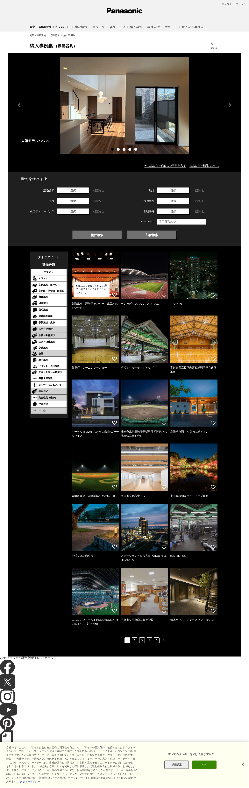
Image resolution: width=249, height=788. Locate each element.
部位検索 (152, 235)
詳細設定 (177, 771)
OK (204, 771)
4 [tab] (130, 150)
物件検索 (97, 235)
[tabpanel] (124, 105)
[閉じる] (242, 772)
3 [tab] (124, 150)
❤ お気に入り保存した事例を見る (165, 165)
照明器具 (54, 35)
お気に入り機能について (204, 165)
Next (230, 105)
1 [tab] (113, 150)
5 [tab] (136, 150)
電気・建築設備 (38, 35)
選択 (73, 190)
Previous (19, 105)
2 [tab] (119, 150)
